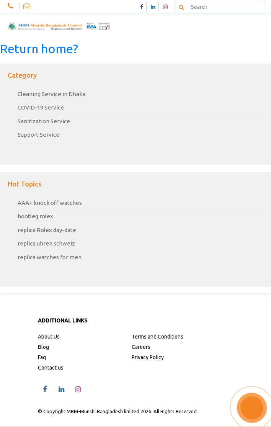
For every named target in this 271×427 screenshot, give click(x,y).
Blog (43, 347)
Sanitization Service (44, 121)
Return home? (39, 49)
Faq (42, 357)
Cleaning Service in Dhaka (51, 94)
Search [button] (181, 6)
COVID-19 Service (41, 107)
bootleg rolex (35, 216)
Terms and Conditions (157, 337)
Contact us (51, 368)
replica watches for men (50, 257)
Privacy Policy (148, 357)
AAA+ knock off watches (50, 203)
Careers (141, 347)
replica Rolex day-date (47, 230)
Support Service (38, 134)
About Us (49, 337)
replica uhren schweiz (46, 243)
